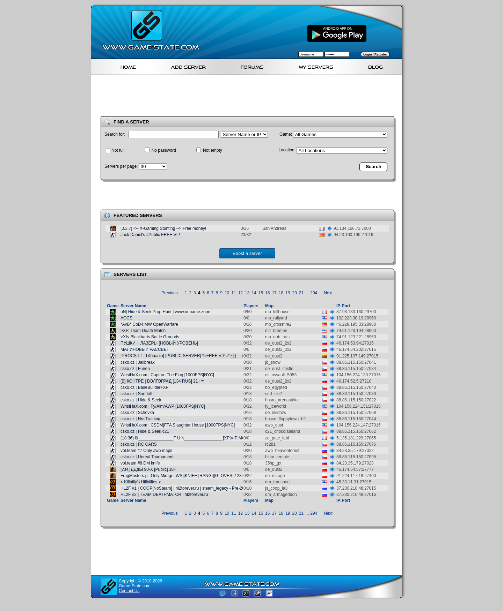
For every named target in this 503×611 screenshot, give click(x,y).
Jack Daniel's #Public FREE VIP (150, 234)
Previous (169, 293)
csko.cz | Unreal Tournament (147, 456)
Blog (375, 66)
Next (328, 293)
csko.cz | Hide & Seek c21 (145, 431)
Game (112, 305)
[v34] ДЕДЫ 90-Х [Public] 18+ (148, 469)
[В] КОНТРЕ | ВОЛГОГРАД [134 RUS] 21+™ (162, 381)
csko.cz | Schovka (137, 412)
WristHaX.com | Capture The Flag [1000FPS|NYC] (167, 374)
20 (294, 293)
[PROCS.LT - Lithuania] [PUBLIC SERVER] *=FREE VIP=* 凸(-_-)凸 (184, 355)
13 (247, 293)
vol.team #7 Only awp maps (146, 450)
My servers (316, 66)
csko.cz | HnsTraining (140, 418)
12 (240, 293)
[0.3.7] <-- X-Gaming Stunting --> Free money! (163, 228)
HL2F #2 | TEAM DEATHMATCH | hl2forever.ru (164, 494)
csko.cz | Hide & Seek (141, 400)
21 (301, 293)
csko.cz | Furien (135, 368)
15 (260, 293)
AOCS (126, 318)
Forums (252, 66)
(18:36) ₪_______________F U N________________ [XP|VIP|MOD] (185, 438)
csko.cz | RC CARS (139, 444)
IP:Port (343, 305)
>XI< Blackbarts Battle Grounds (150, 336)
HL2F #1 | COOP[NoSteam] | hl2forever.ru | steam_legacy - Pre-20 (183, 488)
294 (313, 293)
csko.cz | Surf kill (136, 393)
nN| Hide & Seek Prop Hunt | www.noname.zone (165, 311)
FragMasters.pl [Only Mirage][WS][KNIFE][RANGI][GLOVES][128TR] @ (187, 475)
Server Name (133, 305)
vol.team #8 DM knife (140, 463)
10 (227, 293)
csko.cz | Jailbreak (138, 362)
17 (274, 293)
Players (250, 305)
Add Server (188, 66)
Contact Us (129, 590)
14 (254, 293)
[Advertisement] (249, 97)
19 (287, 293)
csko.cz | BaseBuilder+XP (145, 387)
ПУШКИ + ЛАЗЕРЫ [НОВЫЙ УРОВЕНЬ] (159, 343)
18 (281, 293)
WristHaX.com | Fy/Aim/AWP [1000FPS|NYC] (163, 406)
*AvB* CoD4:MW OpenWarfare (149, 324)
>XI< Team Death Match (143, 330)
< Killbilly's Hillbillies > (141, 482)
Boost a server (247, 253)
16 (267, 293)
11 (233, 293)
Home (128, 66)
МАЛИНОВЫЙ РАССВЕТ (145, 349)
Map (269, 305)
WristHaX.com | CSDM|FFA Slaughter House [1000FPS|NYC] (178, 425)
